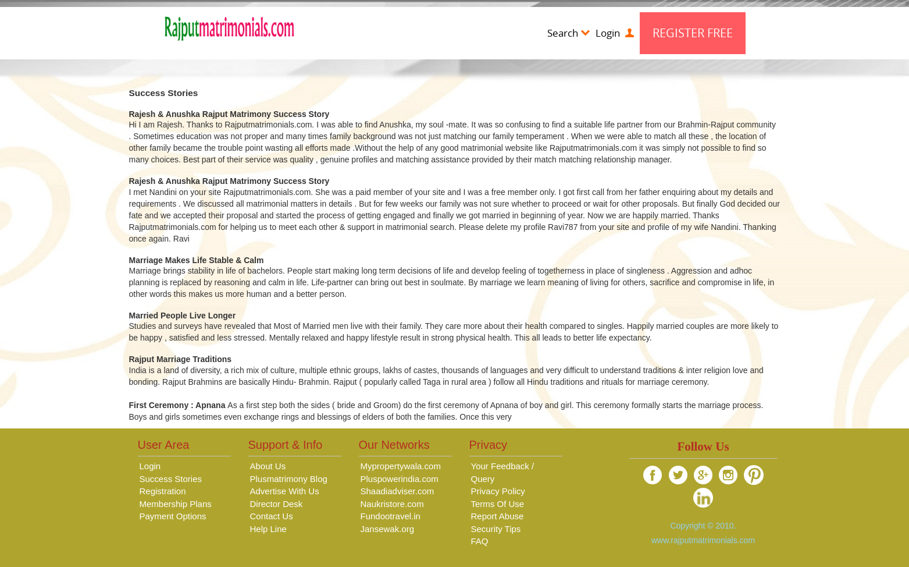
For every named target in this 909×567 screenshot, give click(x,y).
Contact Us (271, 516)
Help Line (268, 529)
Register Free (693, 33)
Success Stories (171, 479)
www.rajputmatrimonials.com (703, 540)
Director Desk (276, 504)
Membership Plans (176, 504)
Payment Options (173, 516)
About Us (268, 466)
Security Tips (496, 529)
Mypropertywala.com (401, 466)
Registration (163, 491)
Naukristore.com (392, 504)
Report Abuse (497, 516)
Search (568, 33)
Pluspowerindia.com (400, 479)
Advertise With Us (284, 491)
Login (615, 33)
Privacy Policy (498, 491)
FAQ (480, 541)
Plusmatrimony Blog (288, 479)
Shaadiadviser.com (397, 491)
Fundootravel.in (390, 516)
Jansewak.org (388, 529)
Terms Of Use (498, 504)
